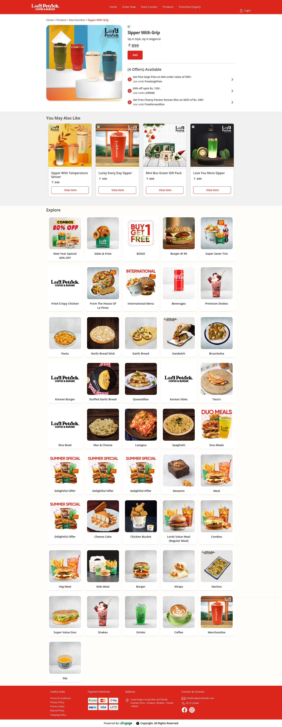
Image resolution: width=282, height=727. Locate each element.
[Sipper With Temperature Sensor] (70, 146)
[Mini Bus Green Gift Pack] (164, 146)
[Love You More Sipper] (212, 146)
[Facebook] (184, 710)
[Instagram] (192, 710)
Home (50, 20)
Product (61, 20)
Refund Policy (57, 710)
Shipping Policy (58, 714)
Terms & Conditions (60, 698)
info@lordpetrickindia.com (198, 698)
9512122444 (190, 703)
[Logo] (45, 7)
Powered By (118, 723)
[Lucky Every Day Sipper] (117, 146)
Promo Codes (57, 706)
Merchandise (77, 20)
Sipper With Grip (98, 20)
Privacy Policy (57, 702)
